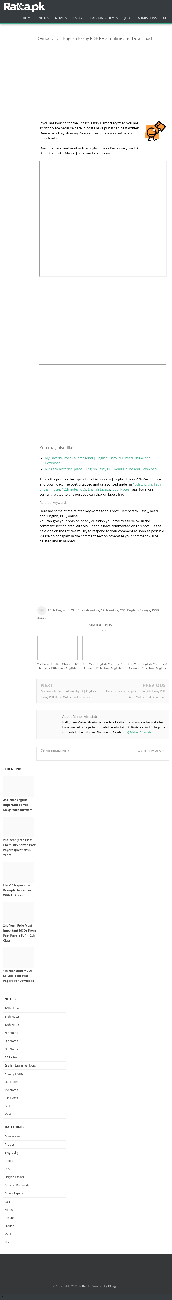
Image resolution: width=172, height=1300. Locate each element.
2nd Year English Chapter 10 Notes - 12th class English (57, 667)
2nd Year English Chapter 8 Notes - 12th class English (147, 667)
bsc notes (11, 1099)
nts (7, 1243)
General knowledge (18, 1186)
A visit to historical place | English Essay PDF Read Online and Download (101, 469)
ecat (7, 1107)
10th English (142, 484)
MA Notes (11, 1091)
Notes (124, 489)
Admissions (12, 1137)
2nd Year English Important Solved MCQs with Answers (17, 806)
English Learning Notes (20, 1066)
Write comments (151, 752)
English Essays (99, 489)
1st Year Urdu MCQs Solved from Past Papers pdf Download (18, 977)
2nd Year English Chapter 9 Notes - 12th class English (102, 667)
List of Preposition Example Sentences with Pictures (17, 891)
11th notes (12, 1017)
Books (9, 1162)
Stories (9, 1227)
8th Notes (11, 1042)
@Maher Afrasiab (139, 733)
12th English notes (84, 610)
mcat (8, 1115)
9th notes (11, 1050)
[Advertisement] (102, 73)
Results (9, 1219)
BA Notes (11, 1058)
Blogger (113, 1287)
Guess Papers (14, 1194)
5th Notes (11, 1034)
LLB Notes (11, 1083)
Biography (11, 1153)
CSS (83, 489)
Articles (10, 1145)
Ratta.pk (84, 1287)
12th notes (70, 489)
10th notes (12, 1009)
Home (27, 18)
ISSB (115, 489)
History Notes (14, 1074)
